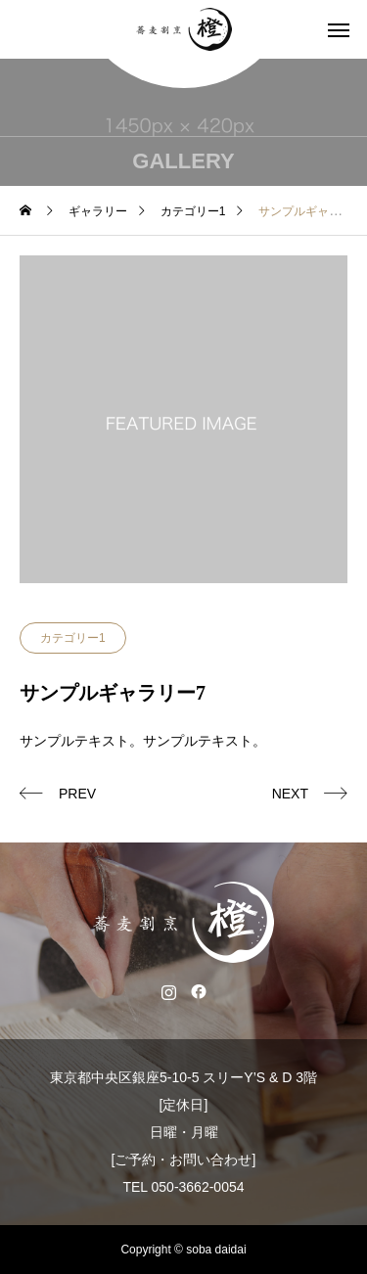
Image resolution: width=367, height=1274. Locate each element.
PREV (77, 793)
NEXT (290, 793)
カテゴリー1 (73, 638)
